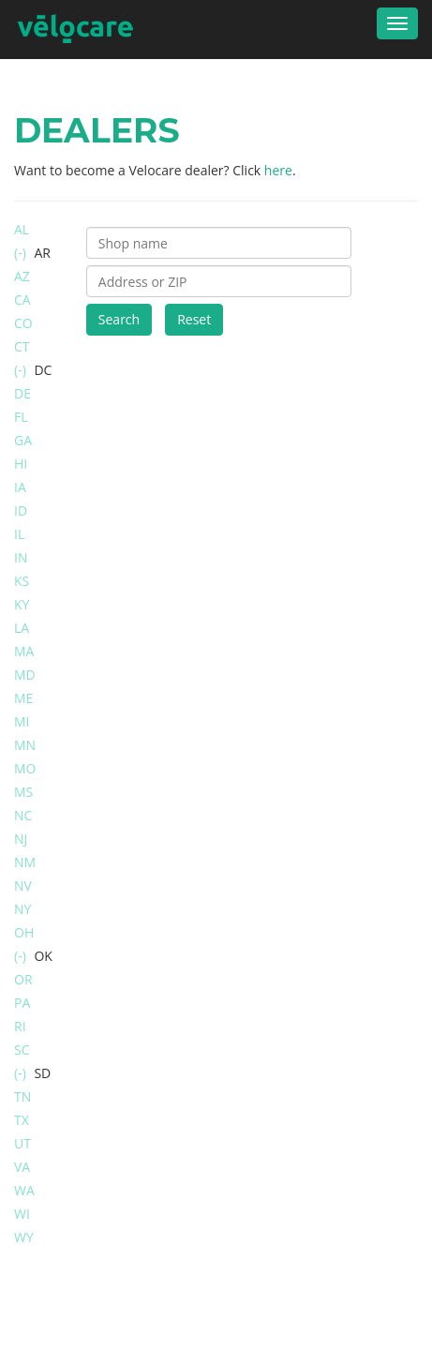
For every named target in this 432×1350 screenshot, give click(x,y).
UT (22, 1143)
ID (20, 510)
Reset (194, 319)
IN (20, 557)
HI (20, 463)
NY (22, 909)
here (278, 170)
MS (23, 792)
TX (21, 1120)
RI (20, 1026)
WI (22, 1213)
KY (21, 604)
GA (23, 440)
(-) (21, 253)
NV (23, 885)
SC (22, 1049)
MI (22, 721)
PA (22, 1003)
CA (22, 299)
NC (23, 815)
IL (19, 534)
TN (22, 1096)
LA (21, 628)
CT (22, 346)
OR (23, 979)
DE (22, 393)
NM (25, 862)
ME (23, 698)
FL (21, 417)
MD (25, 674)
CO (23, 323)
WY (24, 1237)
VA (22, 1167)
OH (24, 932)
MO (25, 768)
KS (21, 581)
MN (25, 745)
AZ (22, 276)
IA (20, 487)
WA (24, 1190)
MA (24, 651)
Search (119, 319)
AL (21, 229)
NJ (20, 839)
